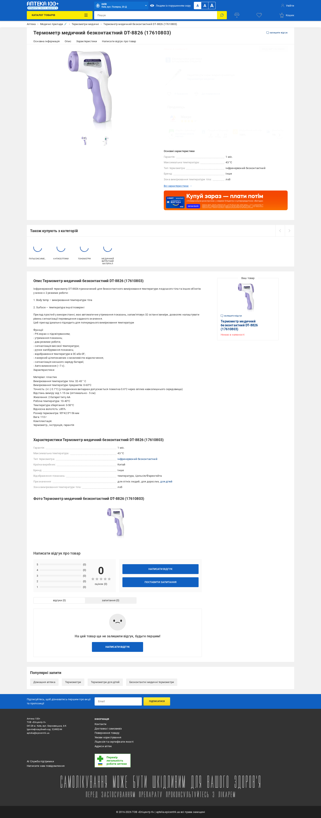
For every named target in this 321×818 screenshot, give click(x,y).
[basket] (286, 15)
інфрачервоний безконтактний (137, 459)
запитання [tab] (108, 600)
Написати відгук (160, 569)
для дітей (166, 481)
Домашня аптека (44, 682)
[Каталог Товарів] (59, 15)
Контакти (101, 724)
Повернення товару (107, 732)
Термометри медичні (201, 79)
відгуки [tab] (57, 600)
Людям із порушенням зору (170, 5)
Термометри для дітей (105, 682)
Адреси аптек (103, 746)
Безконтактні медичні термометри (151, 682)
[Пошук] (222, 15)
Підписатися (157, 701)
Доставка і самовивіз (108, 728)
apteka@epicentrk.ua (38, 733)
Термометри (73, 682)
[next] (289, 230)
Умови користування (108, 737)
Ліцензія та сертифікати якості (114, 741)
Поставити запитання (160, 582)
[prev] (280, 230)
